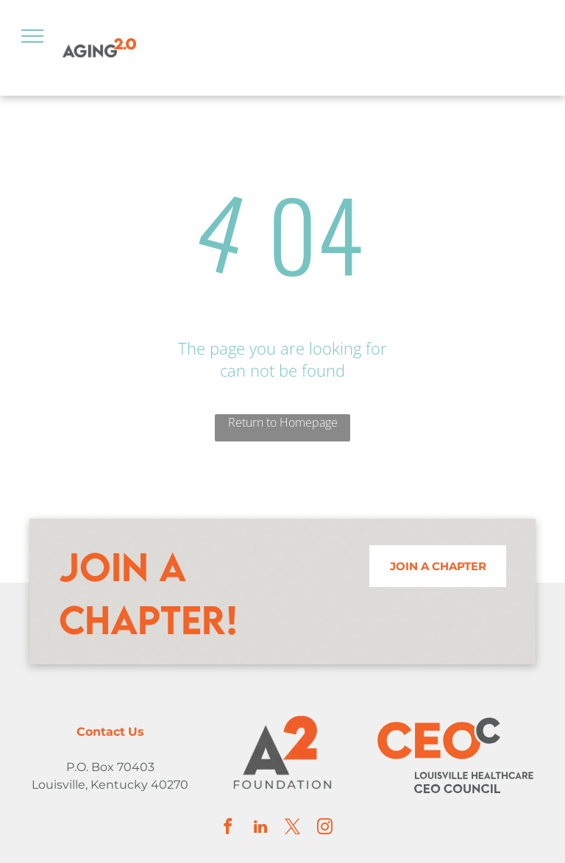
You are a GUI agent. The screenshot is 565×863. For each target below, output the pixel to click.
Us (136, 732)
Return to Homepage (283, 422)
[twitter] (293, 828)
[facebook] (228, 828)
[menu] (32, 36)
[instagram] (325, 828)
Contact (101, 732)
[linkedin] (260, 828)
